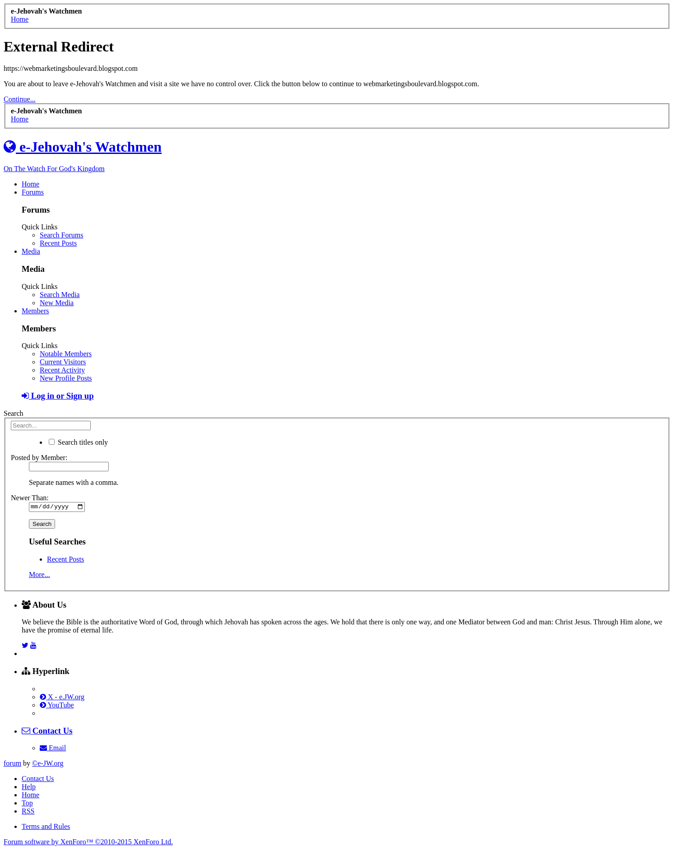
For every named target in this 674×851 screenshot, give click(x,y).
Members (35, 311)
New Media (57, 303)
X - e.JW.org (62, 698)
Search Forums (61, 235)
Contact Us (38, 780)
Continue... (20, 99)
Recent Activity (62, 370)
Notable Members (66, 354)
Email (53, 749)
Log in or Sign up (58, 395)
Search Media (59, 294)
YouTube (57, 706)
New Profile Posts (66, 378)
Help (29, 788)
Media (31, 251)
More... (39, 576)
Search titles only (78, 442)
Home (30, 184)
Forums (33, 192)
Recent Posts (58, 243)
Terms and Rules (46, 828)
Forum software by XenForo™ (88, 843)
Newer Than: (30, 498)
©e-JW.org (47, 764)
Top (27, 804)
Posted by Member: (39, 457)
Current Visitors (63, 362)
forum (12, 764)
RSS (28, 812)
